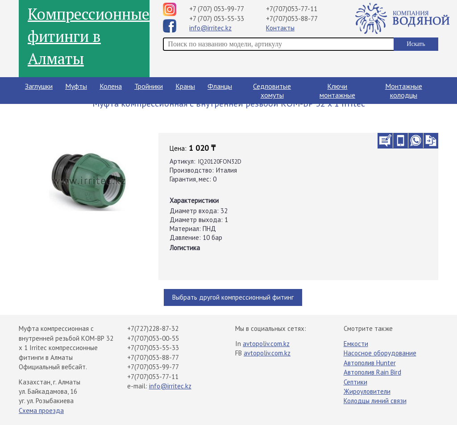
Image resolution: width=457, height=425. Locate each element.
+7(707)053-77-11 (291, 8)
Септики (355, 382)
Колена (111, 86)
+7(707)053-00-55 (153, 338)
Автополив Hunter (370, 363)
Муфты (76, 86)
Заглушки (39, 86)
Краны (185, 86)
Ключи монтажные (337, 90)
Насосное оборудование (380, 353)
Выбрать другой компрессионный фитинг (233, 297)
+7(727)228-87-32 (153, 328)
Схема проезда (41, 410)
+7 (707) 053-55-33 (216, 18)
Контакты (280, 28)
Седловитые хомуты (272, 90)
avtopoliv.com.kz (266, 343)
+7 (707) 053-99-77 (216, 8)
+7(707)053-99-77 (153, 367)
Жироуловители (367, 391)
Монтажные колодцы (403, 90)
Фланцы (220, 86)
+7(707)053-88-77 (292, 18)
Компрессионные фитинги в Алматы (89, 36)
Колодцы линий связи (375, 400)
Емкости (356, 343)
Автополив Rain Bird (372, 372)
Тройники (148, 86)
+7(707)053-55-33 (153, 347)
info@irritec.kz (210, 28)
